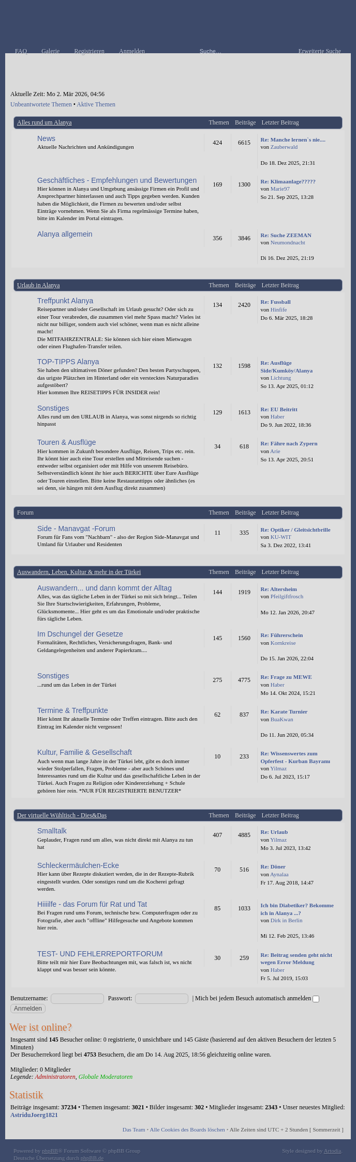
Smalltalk (52, 831)
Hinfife (279, 309)
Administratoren (55, 1076)
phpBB (50, 1151)
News (46, 138)
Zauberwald (284, 147)
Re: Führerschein (281, 635)
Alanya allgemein (65, 234)
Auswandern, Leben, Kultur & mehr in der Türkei (79, 572)
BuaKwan (282, 719)
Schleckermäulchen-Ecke (78, 865)
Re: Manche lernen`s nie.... (292, 139)
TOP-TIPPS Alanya (68, 362)
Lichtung (281, 378)
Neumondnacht (288, 242)
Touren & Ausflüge (66, 442)
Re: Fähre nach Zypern (288, 443)
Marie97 (280, 188)
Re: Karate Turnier (283, 711)
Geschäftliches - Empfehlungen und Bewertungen (117, 180)
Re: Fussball (275, 302)
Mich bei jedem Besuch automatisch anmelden (257, 998)
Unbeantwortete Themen (41, 104)
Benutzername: (29, 998)
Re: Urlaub (274, 832)
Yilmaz (278, 768)
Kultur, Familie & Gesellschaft (84, 752)
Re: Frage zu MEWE (286, 677)
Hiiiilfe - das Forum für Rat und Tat (92, 904)
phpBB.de (92, 1158)
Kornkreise (283, 643)
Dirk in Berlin (287, 920)
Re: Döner (273, 866)
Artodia (333, 1151)
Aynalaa (279, 874)
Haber (278, 416)
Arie (275, 451)
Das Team (134, 1129)
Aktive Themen (96, 104)
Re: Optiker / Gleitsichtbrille (295, 529)
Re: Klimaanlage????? (288, 181)
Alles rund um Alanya (44, 122)
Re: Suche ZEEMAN (285, 235)
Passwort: (120, 998)
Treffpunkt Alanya (65, 301)
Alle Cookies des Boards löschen (187, 1129)
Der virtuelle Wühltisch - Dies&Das (62, 815)
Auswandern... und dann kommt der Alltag (104, 588)
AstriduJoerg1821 (34, 1115)
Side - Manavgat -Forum (76, 528)
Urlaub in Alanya (38, 285)
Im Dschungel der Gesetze (80, 634)
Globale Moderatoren (106, 1076)
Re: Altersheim (278, 589)
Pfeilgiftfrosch (287, 596)
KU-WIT (281, 537)
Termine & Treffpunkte (72, 710)
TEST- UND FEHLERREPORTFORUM (99, 954)
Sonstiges (53, 408)
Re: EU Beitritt (278, 409)
